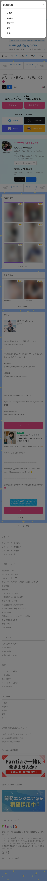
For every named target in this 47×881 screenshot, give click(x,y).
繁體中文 (10, 28)
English (10, 18)
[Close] (43, 4)
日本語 (9, 13)
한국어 (9, 33)
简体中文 (10, 23)
